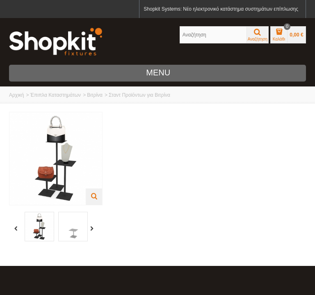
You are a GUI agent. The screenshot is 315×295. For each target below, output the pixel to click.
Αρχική (16, 95)
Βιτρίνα (95, 95)
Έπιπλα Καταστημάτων (55, 95)
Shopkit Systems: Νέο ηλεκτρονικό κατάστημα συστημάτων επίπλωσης (221, 9)
